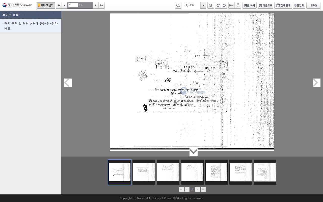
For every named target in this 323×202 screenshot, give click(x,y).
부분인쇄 (299, 5)
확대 (210, 5)
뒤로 (197, 189)
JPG (313, 5)
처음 (59, 5)
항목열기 (203, 5)
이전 (64, 5)
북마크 (46, 5)
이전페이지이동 (68, 83)
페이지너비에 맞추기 (231, 5)
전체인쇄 (283, 5)
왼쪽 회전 (224, 5)
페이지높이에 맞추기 (238, 5)
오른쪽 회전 (218, 5)
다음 (96, 5)
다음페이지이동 (316, 83)
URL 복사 (250, 5)
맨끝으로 (203, 189)
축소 (178, 5)
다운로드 (265, 5)
